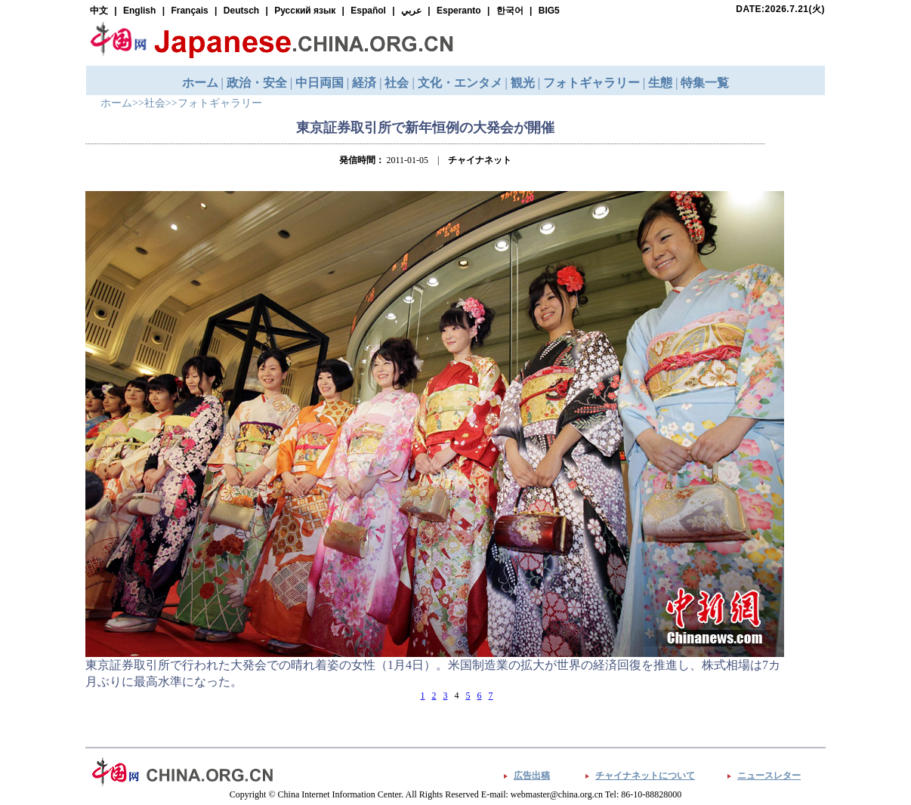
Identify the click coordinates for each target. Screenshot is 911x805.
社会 (154, 103)
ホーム (116, 103)
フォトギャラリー (220, 103)
